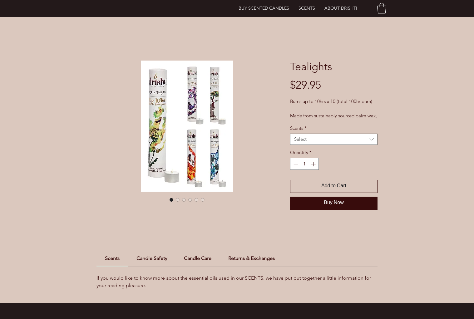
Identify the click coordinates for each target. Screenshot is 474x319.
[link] (112, 258)
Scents (298, 128)
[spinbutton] (304, 164)
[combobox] (334, 139)
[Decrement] (295, 164)
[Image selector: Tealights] (171, 200)
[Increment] (314, 164)
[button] (381, 8)
